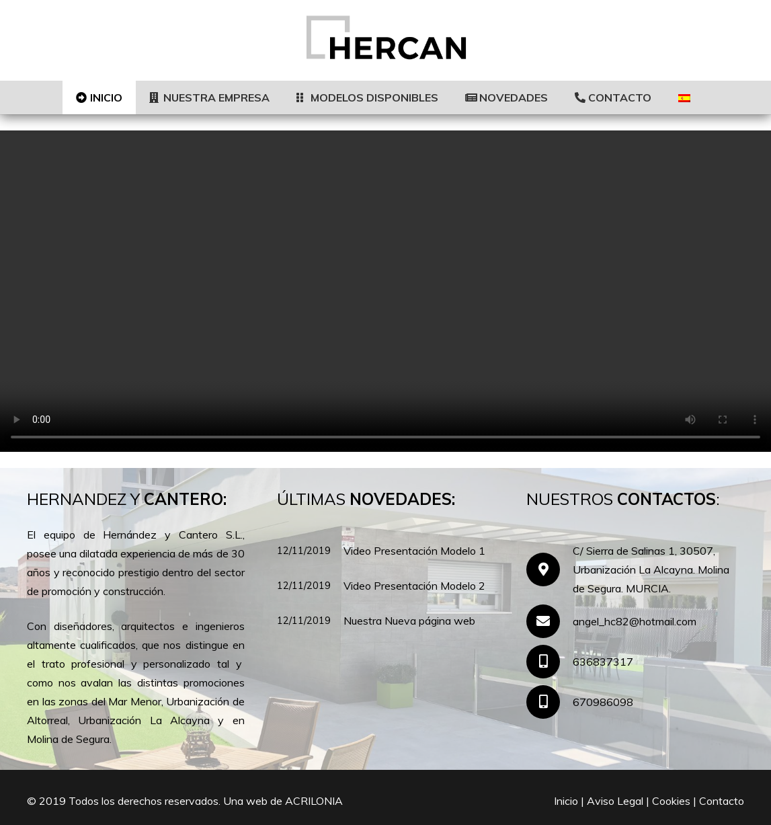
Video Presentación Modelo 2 (414, 585)
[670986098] (549, 702)
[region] (385, 291)
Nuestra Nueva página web (409, 620)
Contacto (721, 801)
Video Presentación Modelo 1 (414, 550)
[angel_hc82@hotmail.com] (549, 621)
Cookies (671, 801)
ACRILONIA (314, 801)
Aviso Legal (615, 801)
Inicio (566, 801)
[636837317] (549, 661)
